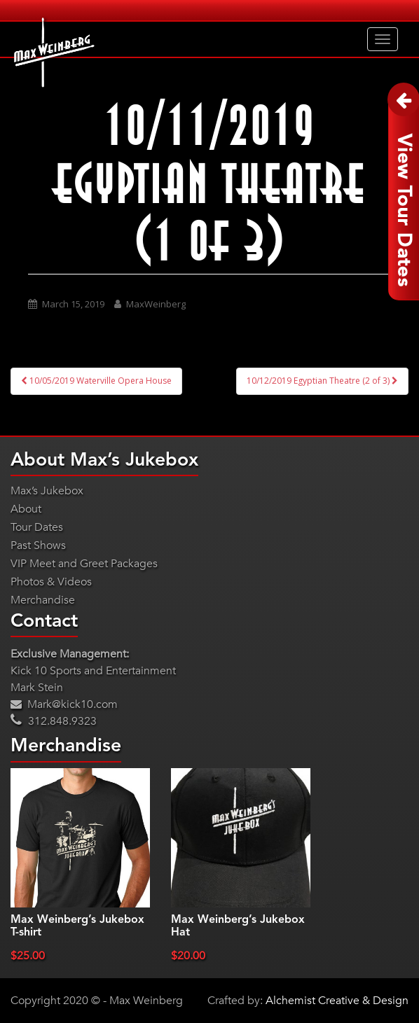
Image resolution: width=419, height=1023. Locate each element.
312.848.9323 (54, 721)
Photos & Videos (51, 582)
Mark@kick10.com (64, 704)
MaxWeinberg (156, 304)
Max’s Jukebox (47, 491)
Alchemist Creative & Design (337, 1000)
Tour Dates (37, 527)
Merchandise (43, 600)
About (26, 509)
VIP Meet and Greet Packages (84, 563)
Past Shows (38, 545)
